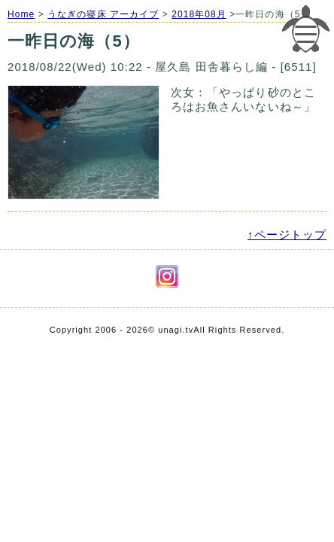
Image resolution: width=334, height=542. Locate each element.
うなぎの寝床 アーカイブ (103, 14)
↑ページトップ (286, 234)
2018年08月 (199, 14)
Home (21, 14)
